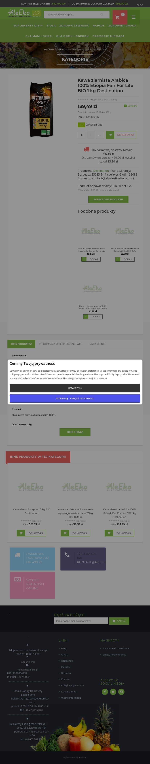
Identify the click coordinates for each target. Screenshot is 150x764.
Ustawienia (75, 388)
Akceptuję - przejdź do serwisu (75, 398)
